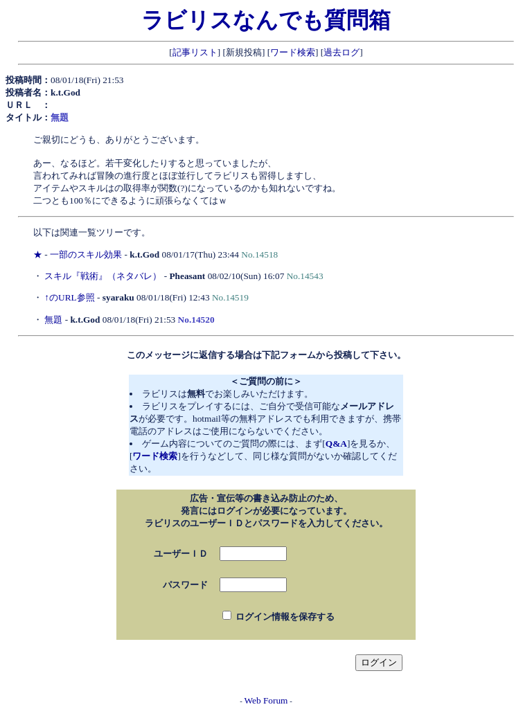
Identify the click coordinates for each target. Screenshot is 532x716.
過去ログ (341, 52)
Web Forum (266, 700)
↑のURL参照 (69, 297)
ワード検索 (292, 52)
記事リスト (195, 52)
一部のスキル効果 (86, 254)
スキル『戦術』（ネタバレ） (102, 276)
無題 (53, 319)
